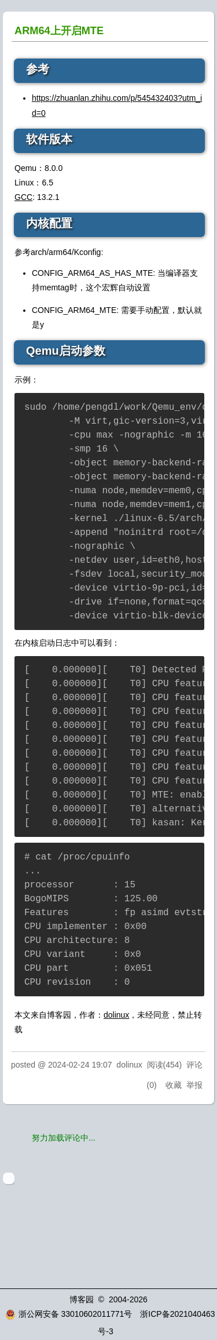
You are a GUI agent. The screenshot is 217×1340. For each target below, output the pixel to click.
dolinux (116, 1014)
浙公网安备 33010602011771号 (69, 1314)
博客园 (81, 1299)
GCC (23, 197)
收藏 (173, 1085)
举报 (194, 1085)
